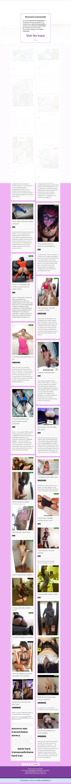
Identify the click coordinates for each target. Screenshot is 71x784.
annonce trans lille (25, 746)
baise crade (23, 735)
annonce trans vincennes (22, 739)
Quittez (35, 40)
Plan (26, 773)
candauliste (45, 780)
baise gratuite (29, 735)
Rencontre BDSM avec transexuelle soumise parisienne (20, 421)
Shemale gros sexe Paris (21, 532)
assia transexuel (18, 744)
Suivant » (36, 764)
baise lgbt (24, 740)
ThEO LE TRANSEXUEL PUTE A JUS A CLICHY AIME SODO (21, 287)
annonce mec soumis (16, 746)
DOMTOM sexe (24, 718)
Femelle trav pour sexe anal (47, 477)
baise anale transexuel (21, 758)
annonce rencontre (25, 737)
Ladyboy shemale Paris (46, 373)
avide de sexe (30, 726)
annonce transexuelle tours (20, 726)
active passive (24, 724)
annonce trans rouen (16, 724)
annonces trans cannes (26, 723)
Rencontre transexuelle (35, 769)
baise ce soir (31, 739)
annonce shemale (26, 743)
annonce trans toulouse (16, 743)
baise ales (13, 739)
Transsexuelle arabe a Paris (48, 594)
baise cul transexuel (16, 737)
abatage (31, 737)
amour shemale (26, 756)
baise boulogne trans (26, 742)
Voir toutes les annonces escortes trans (37, 773)
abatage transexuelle (16, 723)
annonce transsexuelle (27, 744)
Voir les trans (35, 35)
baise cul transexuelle (16, 740)
